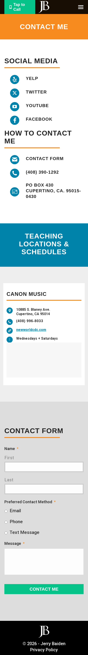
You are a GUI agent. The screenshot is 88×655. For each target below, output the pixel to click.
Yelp (32, 78)
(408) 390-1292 (42, 172)
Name (11, 448)
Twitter (36, 92)
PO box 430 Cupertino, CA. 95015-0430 (53, 191)
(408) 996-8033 (29, 321)
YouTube (37, 105)
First (9, 457)
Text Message (24, 532)
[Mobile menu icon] (81, 7)
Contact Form (45, 158)
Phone (16, 521)
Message (14, 543)
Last (9, 479)
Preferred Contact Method (30, 502)
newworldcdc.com (31, 330)
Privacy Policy (44, 649)
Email (15, 510)
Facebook (39, 119)
